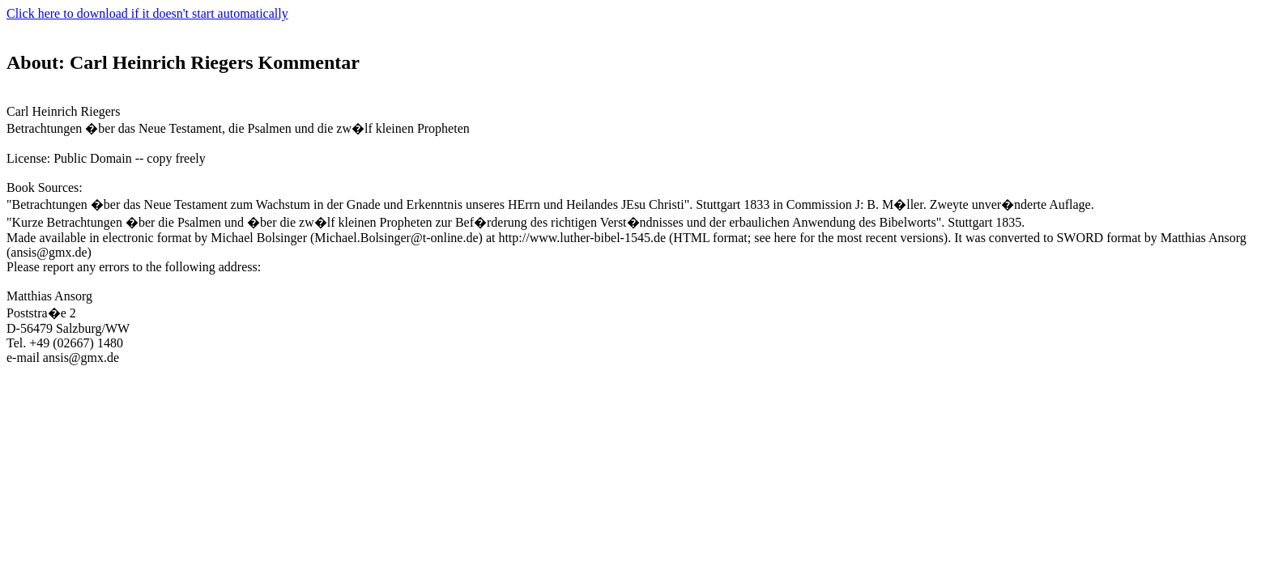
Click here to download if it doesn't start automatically (147, 13)
